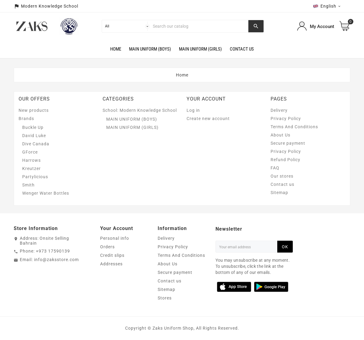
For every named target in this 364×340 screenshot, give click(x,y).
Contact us (282, 184)
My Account (322, 26)
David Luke (34, 135)
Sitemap (279, 192)
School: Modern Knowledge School (140, 110)
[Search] (199, 26)
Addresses (111, 263)
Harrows (31, 160)
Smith (28, 184)
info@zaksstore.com (56, 259)
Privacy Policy (286, 118)
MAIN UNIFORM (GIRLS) (132, 127)
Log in (193, 110)
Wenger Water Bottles (45, 193)
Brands (26, 118)
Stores (165, 298)
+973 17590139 (53, 251)
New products (34, 110)
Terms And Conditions (294, 126)
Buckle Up (33, 127)
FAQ (275, 167)
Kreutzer (31, 168)
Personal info (114, 238)
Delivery (279, 110)
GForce (30, 152)
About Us (280, 135)
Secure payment (288, 143)
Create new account (208, 118)
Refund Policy (285, 159)
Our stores (282, 176)
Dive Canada (35, 143)
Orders (107, 246)
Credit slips (112, 255)
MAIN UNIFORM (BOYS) (131, 119)
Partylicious (35, 176)
